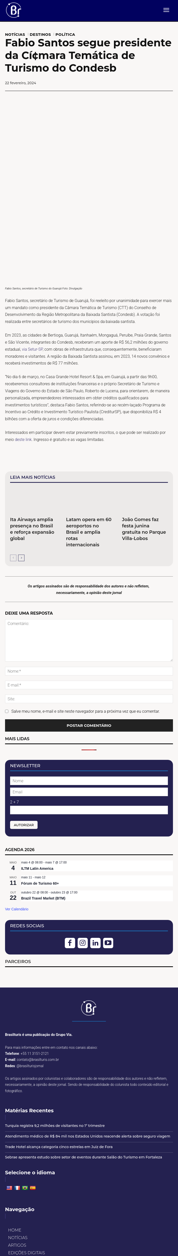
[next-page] (21, 484)
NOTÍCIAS (15, 34)
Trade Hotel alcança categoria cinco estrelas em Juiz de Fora (59, 1073)
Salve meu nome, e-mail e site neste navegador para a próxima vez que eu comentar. (85, 638)
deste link (23, 366)
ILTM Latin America (37, 795)
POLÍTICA (65, 34)
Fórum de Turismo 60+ (40, 810)
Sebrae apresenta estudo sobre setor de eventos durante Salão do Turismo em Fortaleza (83, 1084)
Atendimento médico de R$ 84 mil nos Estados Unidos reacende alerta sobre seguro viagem (87, 1063)
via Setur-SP (32, 276)
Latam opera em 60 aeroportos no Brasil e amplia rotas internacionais (88, 458)
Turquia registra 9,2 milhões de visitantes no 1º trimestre (55, 1052)
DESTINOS (40, 34)
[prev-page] (13, 484)
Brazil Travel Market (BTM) (43, 825)
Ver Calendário (16, 836)
